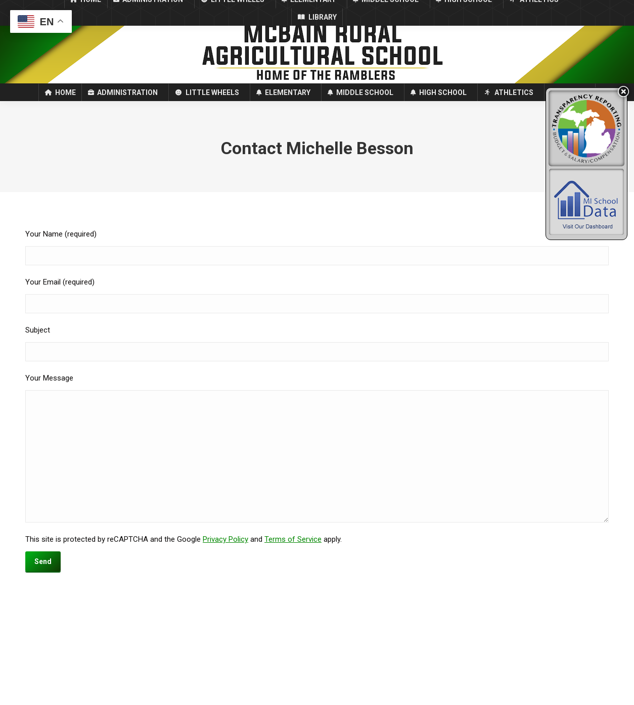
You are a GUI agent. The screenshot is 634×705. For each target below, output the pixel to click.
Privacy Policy (225, 557)
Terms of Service (293, 557)
